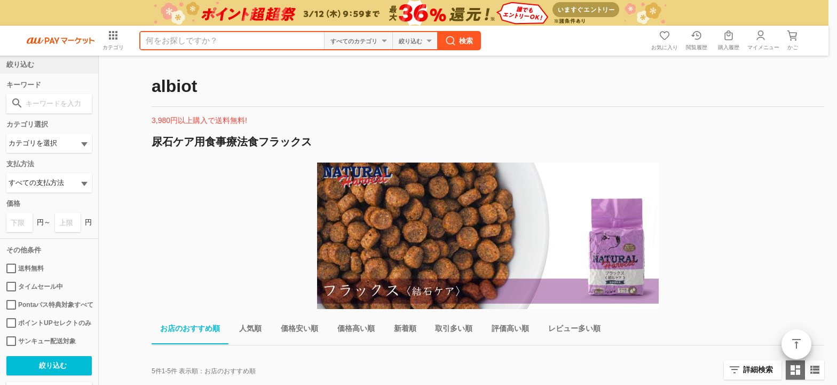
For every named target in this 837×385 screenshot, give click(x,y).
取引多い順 (449, 330)
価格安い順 (295, 330)
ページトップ (796, 344)
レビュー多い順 (570, 330)
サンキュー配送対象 (41, 341)
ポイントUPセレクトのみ (48, 323)
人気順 (246, 330)
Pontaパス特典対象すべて (49, 305)
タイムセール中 (34, 286)
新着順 (400, 330)
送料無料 (25, 268)
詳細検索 (758, 369)
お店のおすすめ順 (186, 330)
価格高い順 (352, 330)
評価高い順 (506, 330)
